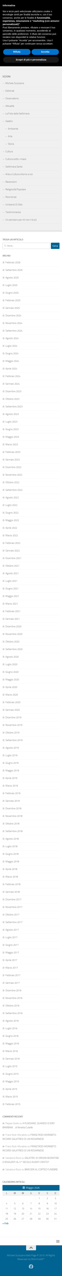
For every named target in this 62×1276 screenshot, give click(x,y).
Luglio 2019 (11, 755)
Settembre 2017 (13, 922)
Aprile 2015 (11, 1089)
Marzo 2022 (11, 535)
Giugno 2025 (12, 292)
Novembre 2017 (13, 907)
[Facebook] (58, 24)
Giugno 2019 (12, 762)
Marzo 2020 (11, 694)
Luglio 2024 (11, 345)
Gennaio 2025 (12, 307)
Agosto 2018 (12, 838)
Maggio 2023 (12, 436)
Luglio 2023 (11, 421)
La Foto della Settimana (17, 113)
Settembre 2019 (13, 740)
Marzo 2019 (11, 785)
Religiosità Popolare (15, 189)
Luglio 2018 (11, 846)
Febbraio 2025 (12, 300)
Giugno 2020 (12, 671)
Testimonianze (13, 212)
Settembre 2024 (13, 330)
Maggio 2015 (12, 1081)
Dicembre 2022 (13, 467)
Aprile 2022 (11, 527)
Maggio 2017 (12, 952)
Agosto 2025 (12, 277)
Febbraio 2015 (12, 1104)
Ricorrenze (11, 197)
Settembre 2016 (13, 1013)
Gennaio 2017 (12, 982)
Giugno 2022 (12, 512)
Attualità (9, 106)
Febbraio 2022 (12, 543)
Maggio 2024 (12, 361)
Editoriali (9, 90)
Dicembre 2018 (13, 808)
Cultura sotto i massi (15, 159)
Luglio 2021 (11, 580)
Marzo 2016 (11, 1051)
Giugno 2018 (12, 853)
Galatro (9, 121)
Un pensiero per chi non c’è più (21, 219)
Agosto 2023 (12, 414)
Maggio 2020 (12, 679)
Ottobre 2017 (12, 914)
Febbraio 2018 (12, 884)
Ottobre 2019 (12, 732)
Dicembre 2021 (13, 558)
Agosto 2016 (12, 1020)
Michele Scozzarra (14, 83)
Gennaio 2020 (12, 709)
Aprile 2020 (11, 687)
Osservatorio (12, 98)
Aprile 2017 (11, 960)
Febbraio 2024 (12, 376)
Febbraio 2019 (12, 793)
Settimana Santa (13, 166)
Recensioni (11, 181)
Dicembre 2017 (13, 899)
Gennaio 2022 (12, 550)
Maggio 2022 (12, 520)
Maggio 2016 (12, 1043)
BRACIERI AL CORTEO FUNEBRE (41, 1169)
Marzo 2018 (11, 876)
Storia (11, 143)
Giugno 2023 (12, 429)
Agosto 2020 (12, 656)
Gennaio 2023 (12, 459)
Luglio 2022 (11, 505)
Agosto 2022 (12, 497)
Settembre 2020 (13, 649)
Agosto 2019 (12, 747)
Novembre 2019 (13, 725)
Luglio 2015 (11, 1066)
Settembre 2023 (13, 406)
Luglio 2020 (11, 664)
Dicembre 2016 (13, 990)
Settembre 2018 (13, 831)
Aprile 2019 (11, 778)
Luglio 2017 (11, 937)
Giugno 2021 (12, 588)
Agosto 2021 (12, 573)
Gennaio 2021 (12, 618)
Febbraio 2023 (12, 452)
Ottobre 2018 (12, 823)
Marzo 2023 (11, 444)
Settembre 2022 (13, 489)
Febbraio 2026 (12, 262)
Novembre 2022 (13, 474)
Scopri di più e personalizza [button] (31, 1269)
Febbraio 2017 (12, 975)
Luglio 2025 (11, 285)
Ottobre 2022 (12, 482)
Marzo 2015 (11, 1096)
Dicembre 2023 (13, 391)
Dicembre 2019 (13, 717)
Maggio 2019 (12, 770)
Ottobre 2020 (12, 641)
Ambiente (13, 128)
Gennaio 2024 (12, 383)
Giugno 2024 (12, 353)
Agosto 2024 (12, 338)
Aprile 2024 (11, 368)
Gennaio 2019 (12, 800)
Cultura (9, 151)
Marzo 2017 (11, 967)
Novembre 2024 (13, 323)
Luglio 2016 (11, 1028)
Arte (10, 136)
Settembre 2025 (13, 270)
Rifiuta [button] (17, 1261)
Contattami (11, 62)
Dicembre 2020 (13, 626)
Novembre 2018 (13, 816)
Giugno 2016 (12, 1035)
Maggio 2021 (12, 596)
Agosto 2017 (12, 929)
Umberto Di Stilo (13, 204)
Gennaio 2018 (12, 891)
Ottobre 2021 (12, 565)
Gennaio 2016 (12, 1058)
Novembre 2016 (13, 998)
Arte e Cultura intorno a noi (19, 174)
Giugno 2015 (12, 1073)
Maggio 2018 (12, 861)
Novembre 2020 (13, 634)
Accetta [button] (45, 1261)
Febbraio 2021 (12, 611)
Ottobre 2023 (12, 398)
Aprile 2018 (11, 869)
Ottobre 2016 (12, 1005)
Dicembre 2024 (13, 315)
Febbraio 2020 (12, 702)
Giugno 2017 (12, 944)
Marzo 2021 (11, 603)
